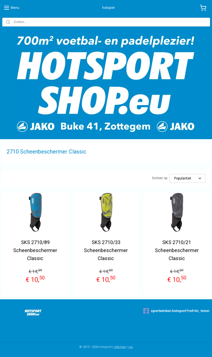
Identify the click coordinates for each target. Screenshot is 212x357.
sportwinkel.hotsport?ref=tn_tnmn (176, 311)
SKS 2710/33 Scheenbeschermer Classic (106, 250)
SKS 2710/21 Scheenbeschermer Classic (177, 250)
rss (130, 347)
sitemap (120, 347)
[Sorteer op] (187, 178)
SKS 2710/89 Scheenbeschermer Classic (35, 250)
